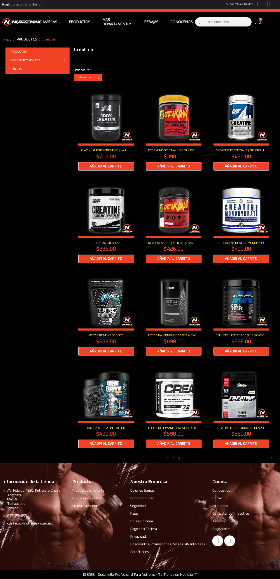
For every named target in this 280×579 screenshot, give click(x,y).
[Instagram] (229, 540)
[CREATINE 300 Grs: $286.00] (106, 222)
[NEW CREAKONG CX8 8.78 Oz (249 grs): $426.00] (174, 222)
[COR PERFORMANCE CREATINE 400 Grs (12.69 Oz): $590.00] (174, 407)
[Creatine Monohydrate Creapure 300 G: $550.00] (241, 407)
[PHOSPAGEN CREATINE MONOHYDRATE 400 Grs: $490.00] (241, 222)
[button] (260, 22)
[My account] (255, 22)
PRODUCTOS (37, 52)
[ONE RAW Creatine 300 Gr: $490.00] (106, 407)
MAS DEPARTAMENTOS (37, 61)
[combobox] (223, 22)
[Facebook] (217, 540)
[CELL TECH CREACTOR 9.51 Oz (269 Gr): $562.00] (241, 315)
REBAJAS (37, 69)
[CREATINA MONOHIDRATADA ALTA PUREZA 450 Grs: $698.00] (174, 315)
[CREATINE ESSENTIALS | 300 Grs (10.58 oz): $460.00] (241, 130)
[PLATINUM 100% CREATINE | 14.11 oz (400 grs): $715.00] (106, 130)
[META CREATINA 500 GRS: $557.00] (106, 315)
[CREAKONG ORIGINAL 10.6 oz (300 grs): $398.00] (174, 130)
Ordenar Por (82, 70)
